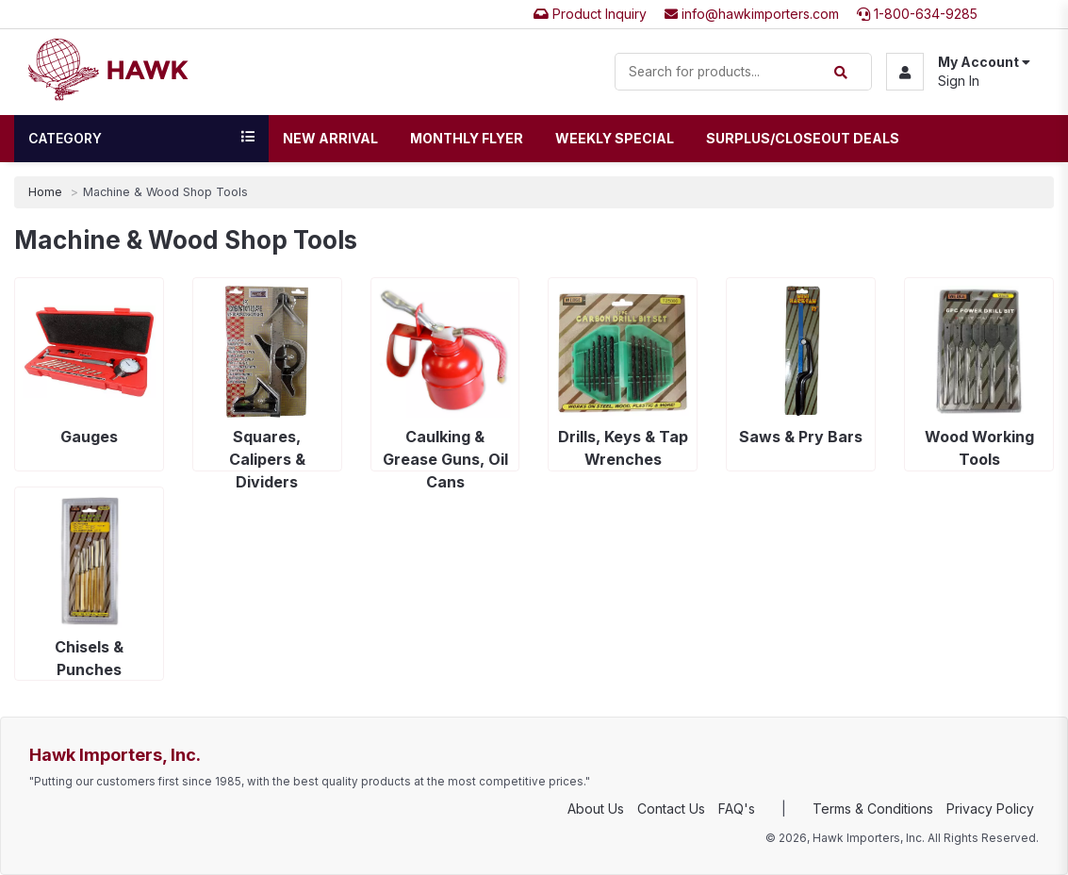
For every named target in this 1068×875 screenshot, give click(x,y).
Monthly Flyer (466, 138)
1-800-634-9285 (917, 14)
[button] (958, 72)
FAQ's (736, 809)
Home (45, 192)
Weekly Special (614, 138)
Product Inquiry (590, 14)
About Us (595, 809)
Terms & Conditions (873, 809)
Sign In (958, 81)
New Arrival (330, 138)
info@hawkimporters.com (752, 14)
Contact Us (671, 809)
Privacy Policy (990, 809)
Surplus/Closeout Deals (802, 138)
